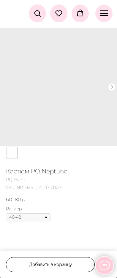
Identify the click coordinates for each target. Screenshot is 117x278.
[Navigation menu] (104, 13)
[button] (37, 13)
